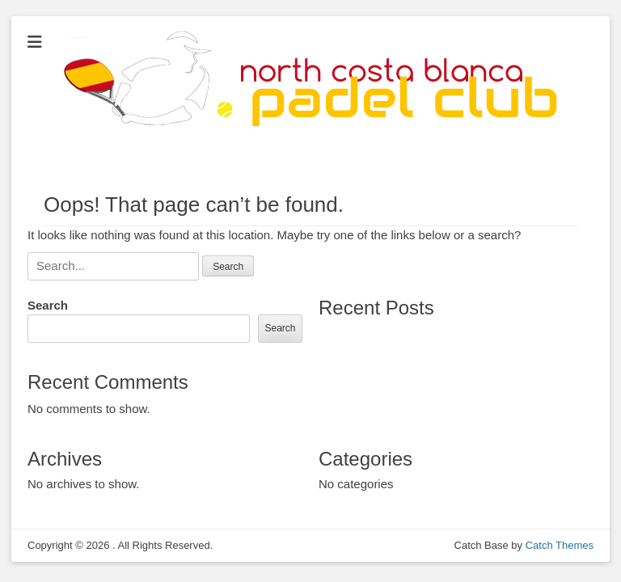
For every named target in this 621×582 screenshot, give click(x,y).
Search (47, 305)
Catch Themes (560, 545)
